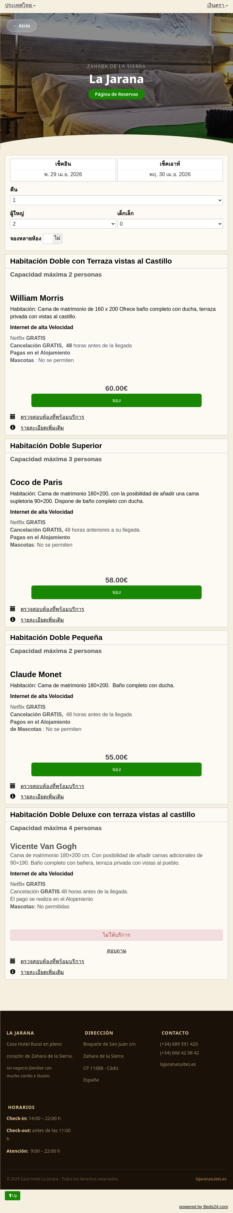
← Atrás (21, 26)
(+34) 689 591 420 (179, 1044)
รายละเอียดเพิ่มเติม (37, 427)
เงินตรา (217, 5)
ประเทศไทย (20, 5)
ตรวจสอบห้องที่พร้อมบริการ (47, 417)
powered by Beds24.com (203, 1206)
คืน (13, 189)
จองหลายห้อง (25, 238)
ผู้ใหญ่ (17, 213)
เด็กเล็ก (125, 213)
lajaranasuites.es (178, 1064)
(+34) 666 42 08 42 (179, 1053)
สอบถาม (116, 950)
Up (12, 1195)
